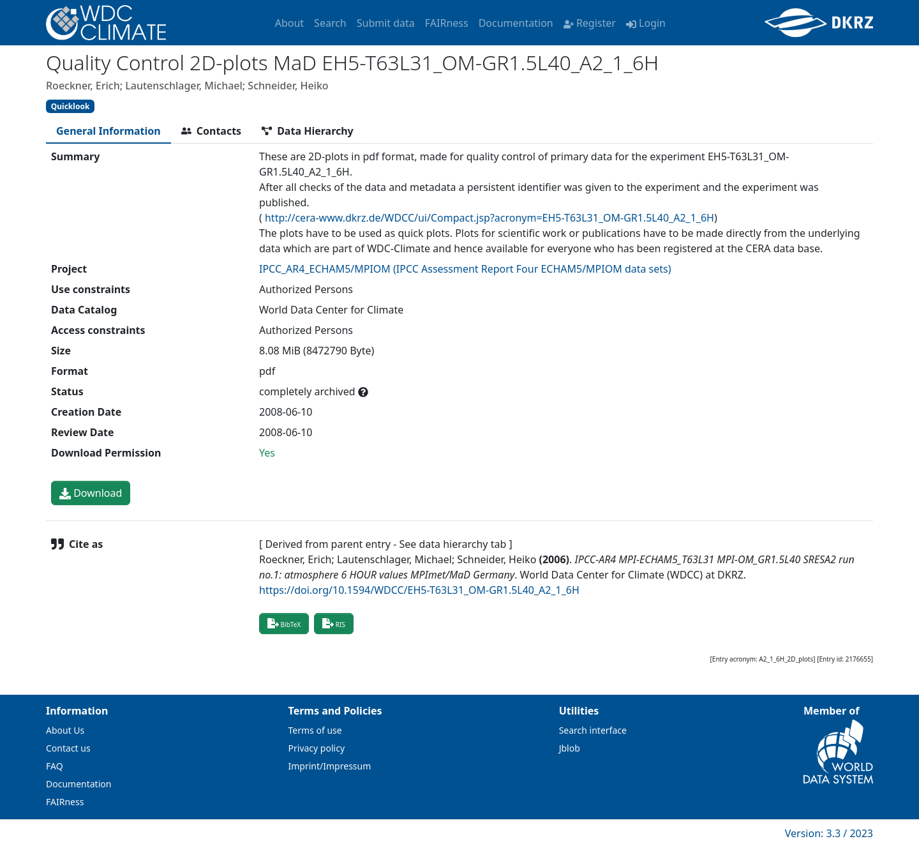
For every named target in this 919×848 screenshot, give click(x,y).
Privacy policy (316, 748)
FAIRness (446, 23)
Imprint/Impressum (329, 766)
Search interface (593, 730)
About (289, 23)
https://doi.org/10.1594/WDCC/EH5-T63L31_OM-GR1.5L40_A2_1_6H (419, 590)
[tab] (108, 131)
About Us (65, 730)
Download (90, 493)
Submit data (386, 23)
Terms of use (315, 730)
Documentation (516, 23)
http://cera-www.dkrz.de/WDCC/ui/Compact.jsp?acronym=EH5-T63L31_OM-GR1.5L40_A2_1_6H (489, 218)
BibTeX (284, 623)
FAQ (54, 766)
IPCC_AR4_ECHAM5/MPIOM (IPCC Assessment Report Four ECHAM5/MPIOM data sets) (465, 269)
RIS (333, 623)
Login (646, 23)
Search (330, 23)
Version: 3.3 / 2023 (829, 833)
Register (590, 23)
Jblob (569, 748)
